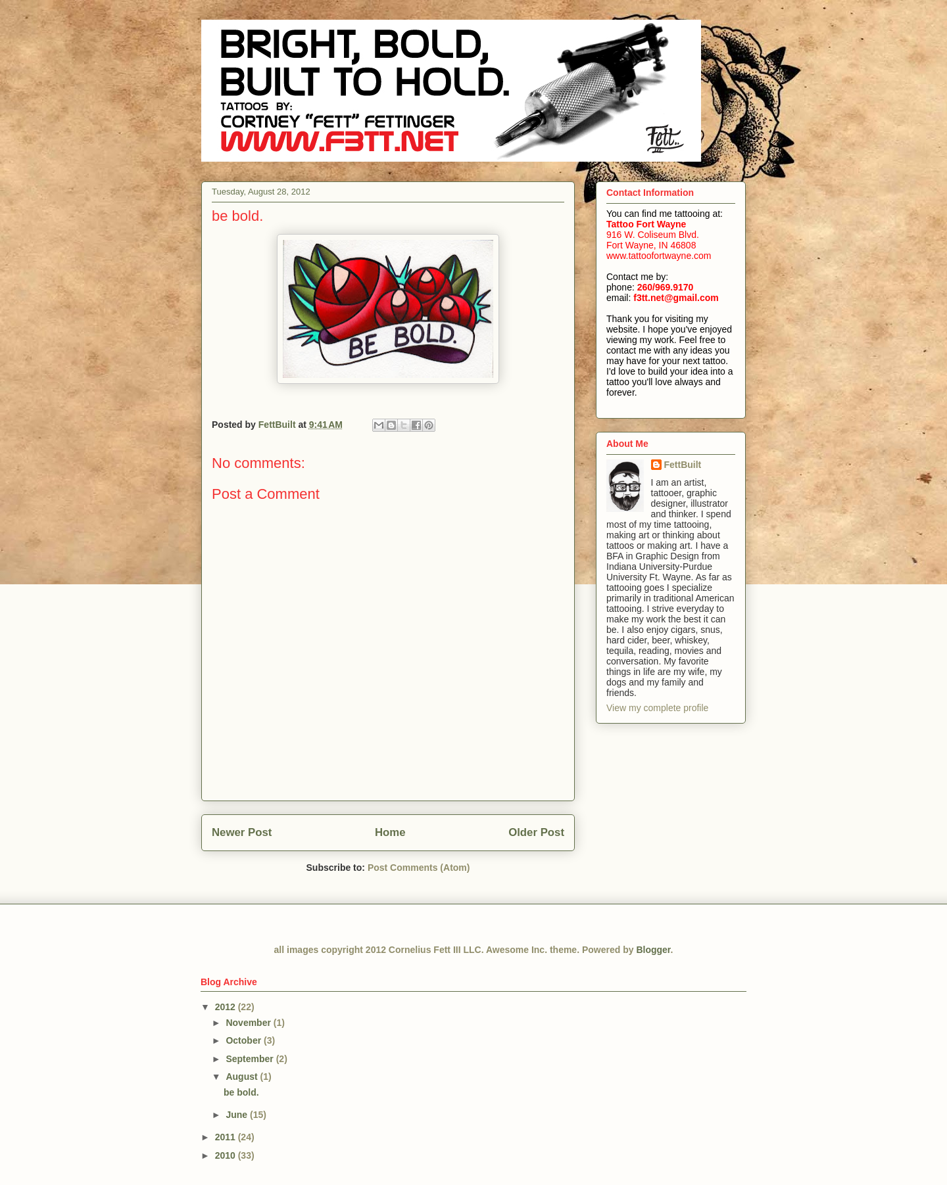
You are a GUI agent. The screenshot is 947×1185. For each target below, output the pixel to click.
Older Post (536, 832)
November (249, 1022)
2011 (226, 1137)
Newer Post (242, 832)
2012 (226, 1007)
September (251, 1059)
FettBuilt (683, 464)
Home (390, 832)
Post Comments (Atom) (419, 867)
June (238, 1114)
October (245, 1040)
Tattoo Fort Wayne (646, 224)
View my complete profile (657, 708)
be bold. (241, 1092)
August (243, 1076)
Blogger (653, 949)
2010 (226, 1155)
